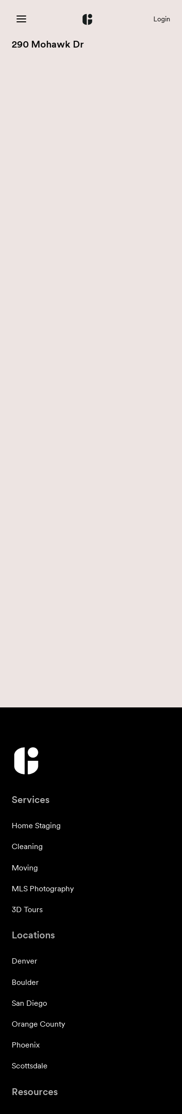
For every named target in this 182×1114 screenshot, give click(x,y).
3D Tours (27, 909)
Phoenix (26, 1044)
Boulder (25, 982)
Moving (25, 867)
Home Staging (36, 825)
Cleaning (27, 846)
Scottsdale (30, 1065)
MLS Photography (43, 888)
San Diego (29, 1003)
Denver (24, 961)
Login (161, 19)
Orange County (38, 1024)
